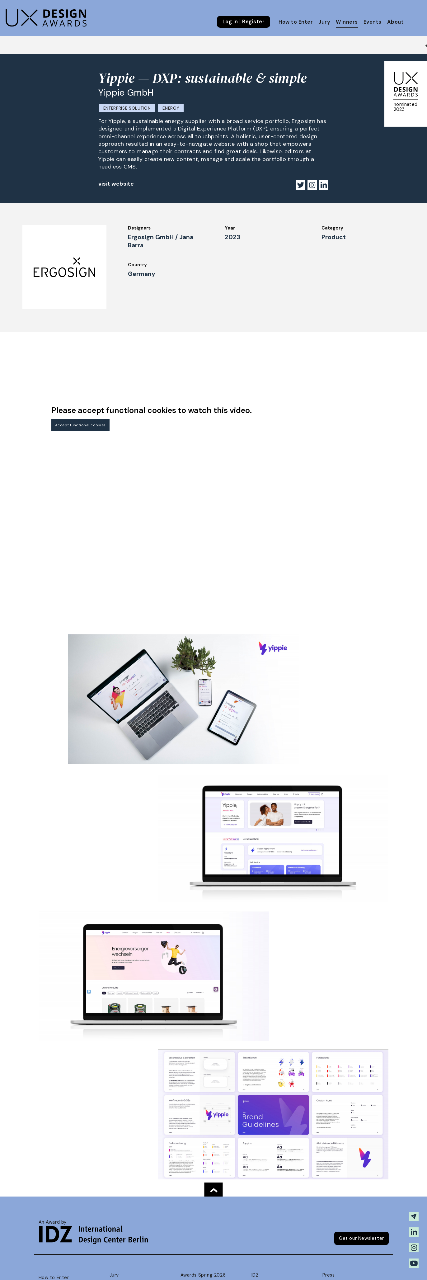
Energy (170, 108)
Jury (324, 22)
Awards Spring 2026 (203, 1275)
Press (328, 1275)
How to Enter (296, 22)
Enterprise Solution (127, 108)
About (395, 22)
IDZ (255, 1275)
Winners (347, 22)
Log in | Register (244, 22)
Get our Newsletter (361, 1238)
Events (373, 22)
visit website (116, 184)
